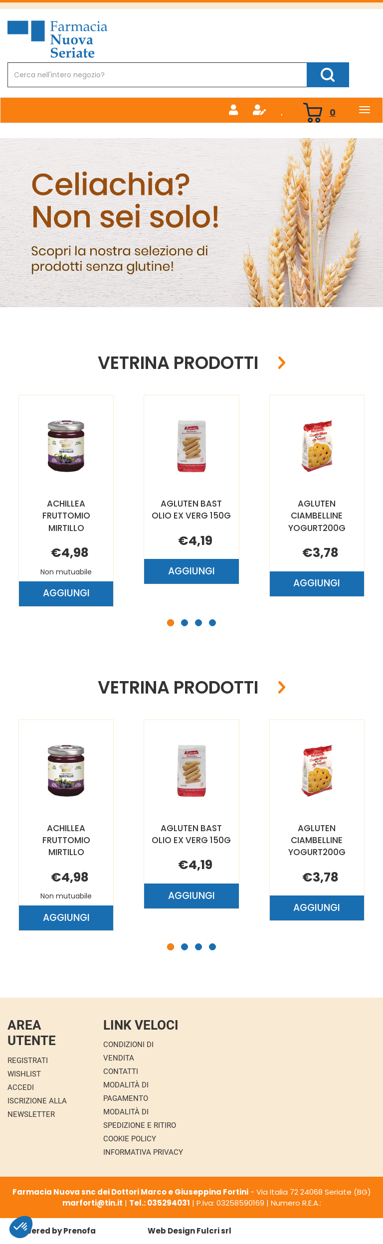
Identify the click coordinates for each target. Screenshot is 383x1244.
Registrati (27, 1060)
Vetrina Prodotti (178, 363)
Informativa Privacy (143, 1152)
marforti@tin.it (92, 1203)
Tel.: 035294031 (159, 1203)
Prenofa (79, 1231)
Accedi (20, 1087)
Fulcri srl (213, 1231)
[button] (171, 623)
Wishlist (24, 1073)
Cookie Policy (129, 1138)
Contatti (120, 1071)
